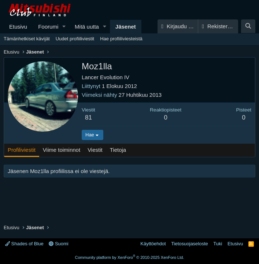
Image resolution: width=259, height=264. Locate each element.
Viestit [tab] (95, 150)
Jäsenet (125, 26)
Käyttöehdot (153, 243)
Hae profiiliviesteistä (121, 38)
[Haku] (248, 26)
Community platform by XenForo (129, 257)
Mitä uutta (87, 26)
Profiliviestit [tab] (22, 150)
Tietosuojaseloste (189, 243)
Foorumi (48, 26)
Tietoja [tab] (118, 150)
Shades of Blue (24, 243)
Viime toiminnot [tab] (61, 150)
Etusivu (18, 26)
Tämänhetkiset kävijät (27, 38)
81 (88, 117)
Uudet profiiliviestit (75, 38)
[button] (64, 26)
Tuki (217, 243)
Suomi (58, 243)
